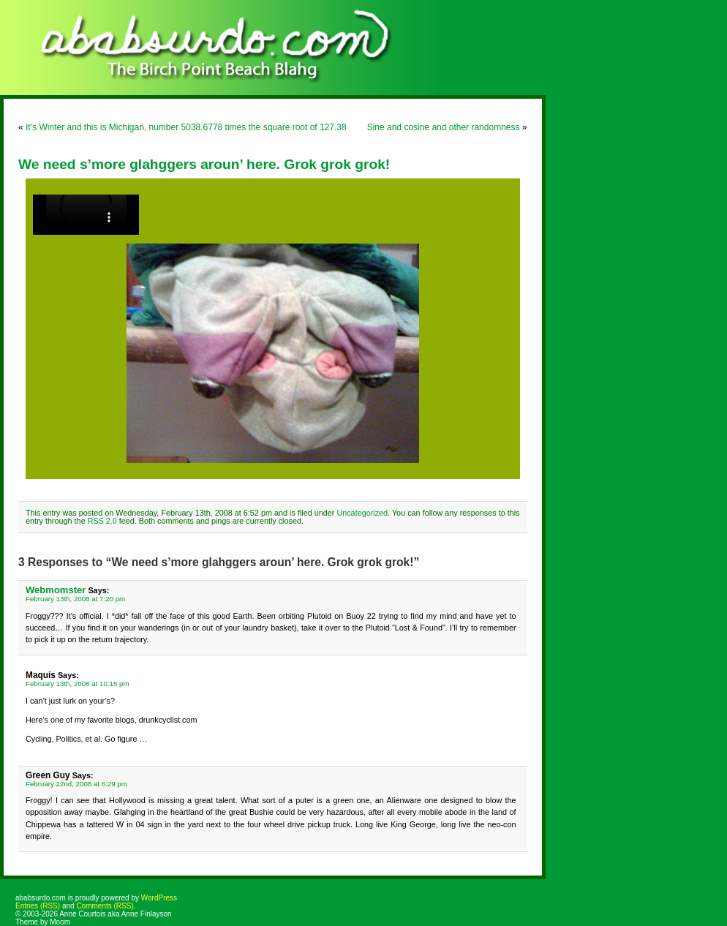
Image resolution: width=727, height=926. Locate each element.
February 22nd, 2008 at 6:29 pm (76, 784)
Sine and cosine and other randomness (443, 127)
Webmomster (56, 589)
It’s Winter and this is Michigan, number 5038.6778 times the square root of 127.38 (186, 127)
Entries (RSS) (37, 906)
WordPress (159, 898)
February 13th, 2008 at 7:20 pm (75, 599)
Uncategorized (362, 512)
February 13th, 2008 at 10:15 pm (77, 684)
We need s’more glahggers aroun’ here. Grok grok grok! (204, 164)
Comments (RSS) (104, 906)
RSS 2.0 (102, 520)
